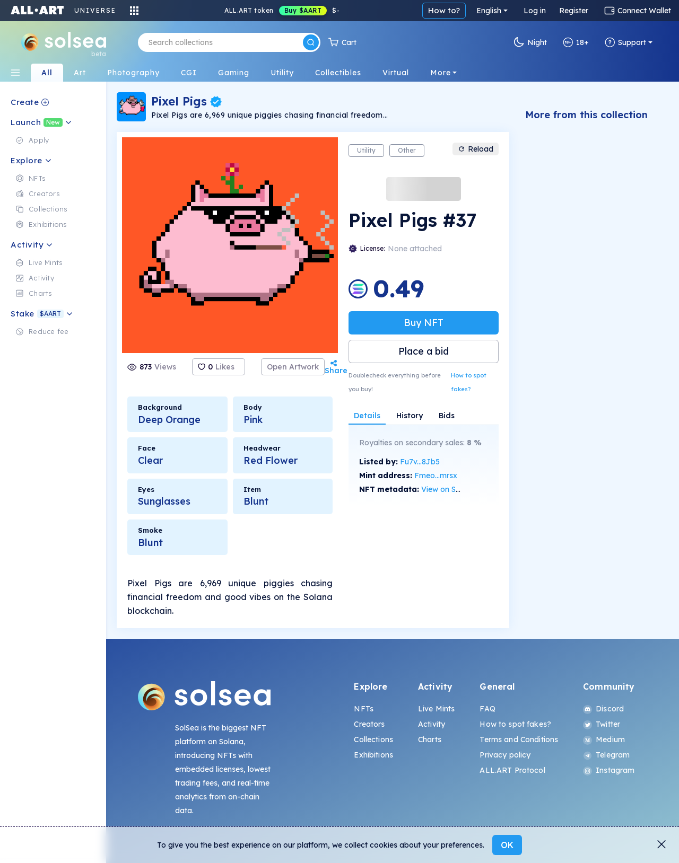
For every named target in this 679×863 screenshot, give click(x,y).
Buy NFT (423, 322)
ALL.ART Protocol (512, 770)
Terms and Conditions (519, 739)
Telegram (606, 754)
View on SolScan (450, 489)
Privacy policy (505, 755)
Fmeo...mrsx (435, 475)
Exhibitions (373, 755)
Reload (475, 149)
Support (625, 42)
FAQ (487, 709)
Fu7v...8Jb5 (420, 461)
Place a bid (423, 351)
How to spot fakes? (468, 382)
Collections (373, 739)
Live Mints (436, 709)
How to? (444, 10)
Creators (369, 724)
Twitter (601, 724)
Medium (604, 739)
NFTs (363, 709)
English (488, 10)
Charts (429, 739)
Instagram (608, 770)
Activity (431, 724)
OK (507, 845)
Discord (603, 708)
